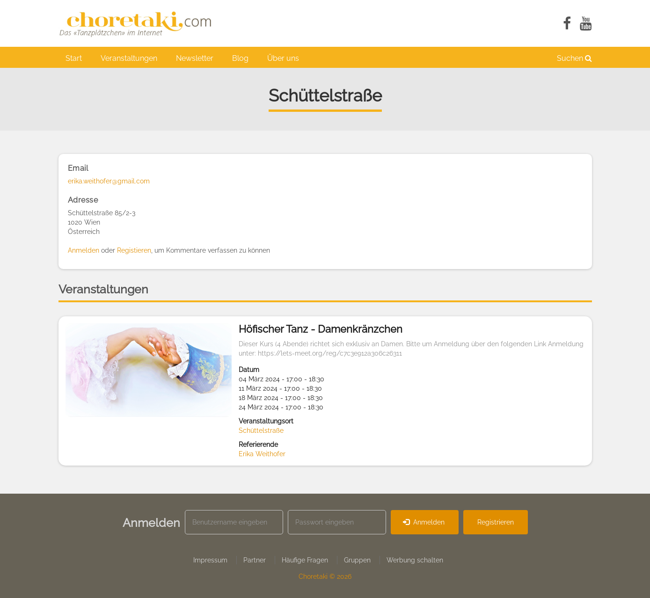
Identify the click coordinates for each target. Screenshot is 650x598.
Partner (254, 560)
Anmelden (83, 250)
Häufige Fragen (305, 560)
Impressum (210, 560)
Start (74, 58)
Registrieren (495, 522)
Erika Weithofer (262, 454)
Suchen (574, 58)
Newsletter (194, 58)
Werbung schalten (415, 560)
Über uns (283, 58)
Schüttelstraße (261, 430)
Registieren (134, 250)
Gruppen (357, 560)
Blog (240, 58)
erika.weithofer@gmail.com (109, 181)
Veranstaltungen (129, 58)
